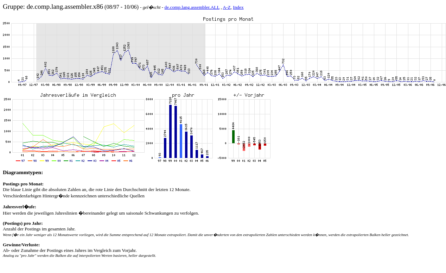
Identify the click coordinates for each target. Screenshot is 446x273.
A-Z (226, 7)
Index (238, 7)
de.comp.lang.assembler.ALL (192, 7)
